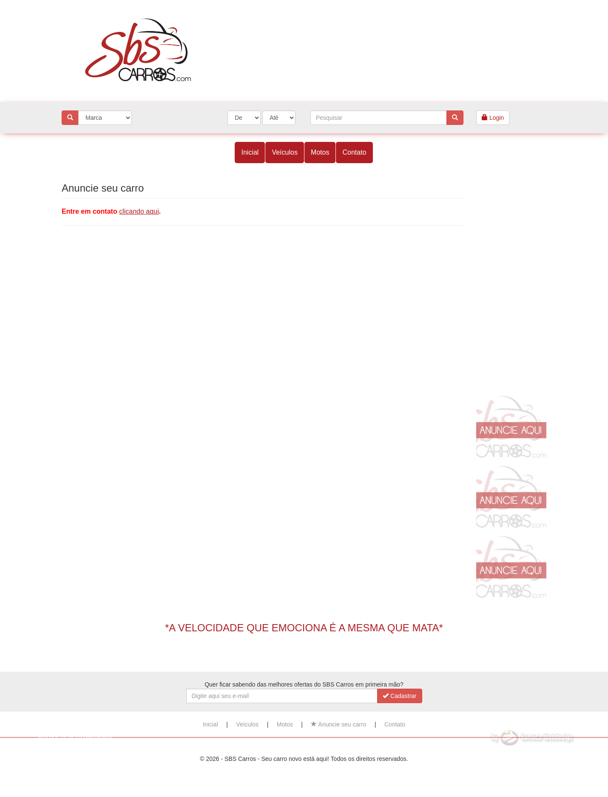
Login (493, 117)
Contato (354, 152)
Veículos (284, 152)
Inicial (250, 152)
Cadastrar (399, 695)
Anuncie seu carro (338, 724)
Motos (320, 152)
